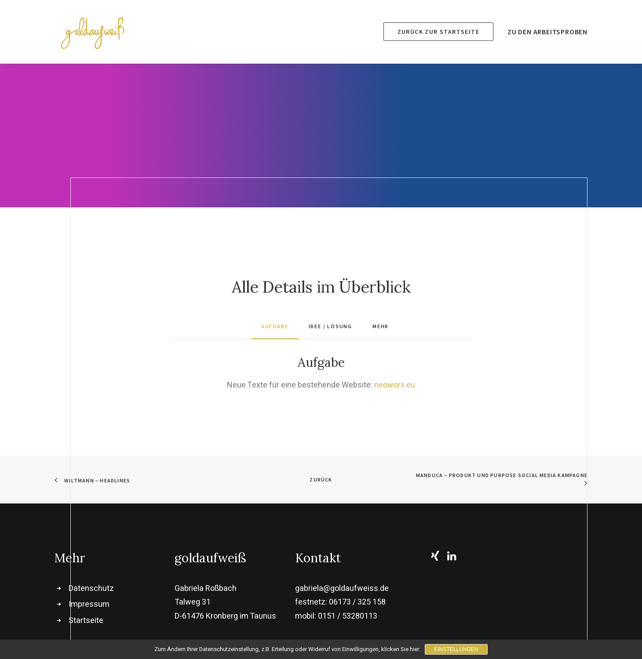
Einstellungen (456, 649)
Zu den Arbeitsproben (547, 31)
